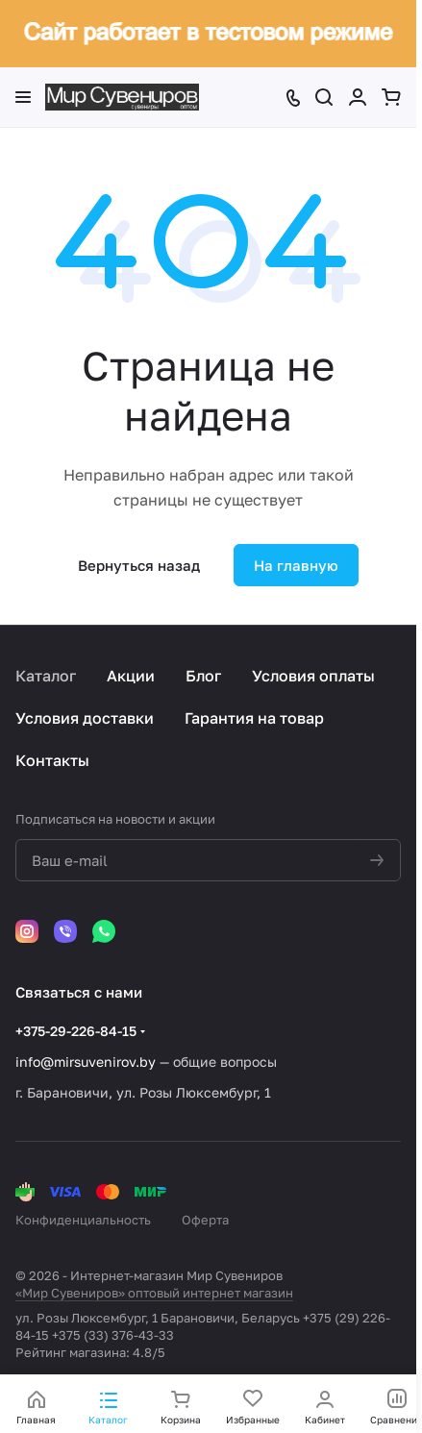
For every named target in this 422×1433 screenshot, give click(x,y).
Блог (203, 675)
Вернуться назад (139, 565)
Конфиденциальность (83, 1219)
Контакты (52, 760)
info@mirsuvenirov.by (85, 1061)
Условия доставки (84, 718)
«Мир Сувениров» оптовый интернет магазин (154, 1292)
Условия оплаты (313, 675)
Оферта (205, 1219)
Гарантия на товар (254, 718)
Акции (131, 675)
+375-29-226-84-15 (76, 1031)
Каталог (45, 675)
